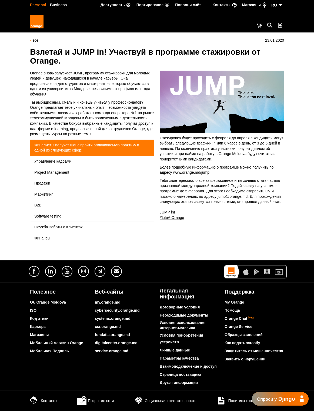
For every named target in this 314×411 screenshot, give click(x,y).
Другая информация (179, 382)
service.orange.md (111, 351)
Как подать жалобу (242, 343)
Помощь (232, 310)
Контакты (43, 401)
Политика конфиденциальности (250, 401)
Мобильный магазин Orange (56, 343)
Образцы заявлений (244, 335)
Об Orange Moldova (48, 302)
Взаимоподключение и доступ (188, 366)
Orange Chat (239, 318)
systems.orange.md (113, 318)
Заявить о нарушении (245, 359)
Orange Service (238, 326)
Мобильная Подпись (49, 351)
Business (58, 5)
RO (274, 5)
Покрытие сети (95, 401)
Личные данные (175, 350)
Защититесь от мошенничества (254, 351)
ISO (33, 310)
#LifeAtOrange (172, 217)
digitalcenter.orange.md (116, 343)
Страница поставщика (180, 374)
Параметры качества (179, 358)
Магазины (39, 335)
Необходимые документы (184, 315)
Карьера (38, 326)
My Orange (234, 302)
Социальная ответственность (165, 401)
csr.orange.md (108, 326)
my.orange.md (108, 302)
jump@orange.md (233, 196)
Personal (38, 5)
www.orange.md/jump (191, 172)
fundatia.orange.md (112, 335)
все (34, 40)
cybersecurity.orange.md (117, 310)
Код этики (39, 318)
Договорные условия (180, 307)
